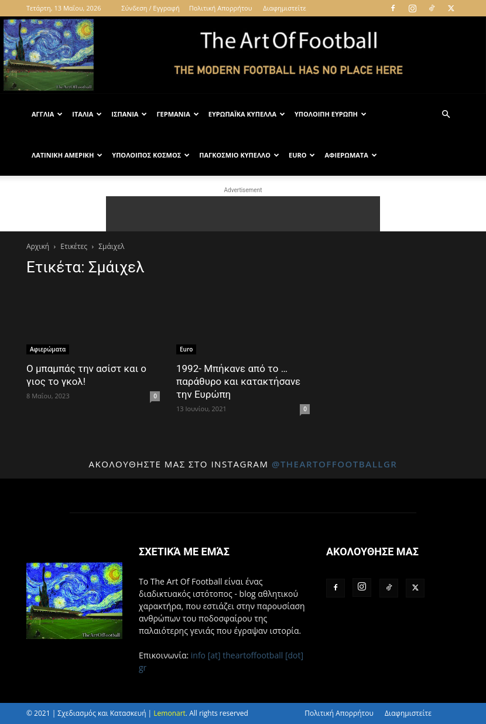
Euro (302, 155)
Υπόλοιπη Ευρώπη (331, 114)
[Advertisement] (243, 213)
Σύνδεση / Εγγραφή (150, 8)
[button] (446, 114)
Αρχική (37, 246)
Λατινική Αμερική (67, 155)
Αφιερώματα (350, 155)
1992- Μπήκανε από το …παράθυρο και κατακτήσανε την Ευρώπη (238, 381)
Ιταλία (87, 114)
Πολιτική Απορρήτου (220, 8)
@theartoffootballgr (335, 464)
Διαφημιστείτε (284, 8)
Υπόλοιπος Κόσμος (151, 155)
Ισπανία (129, 114)
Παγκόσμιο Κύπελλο (239, 155)
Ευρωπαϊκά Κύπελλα (246, 114)
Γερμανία (177, 114)
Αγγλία (47, 114)
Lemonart (169, 713)
